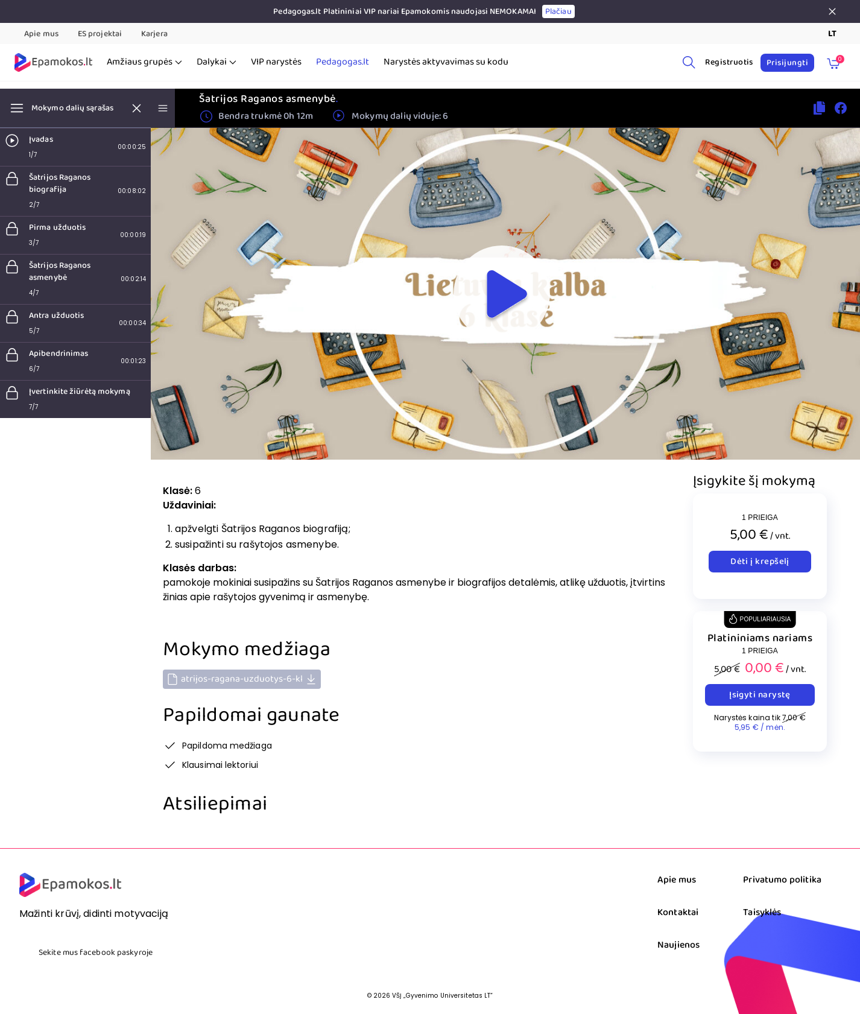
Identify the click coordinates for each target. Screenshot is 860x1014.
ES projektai (100, 34)
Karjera (154, 34)
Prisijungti (787, 62)
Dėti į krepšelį (759, 561)
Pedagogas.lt (342, 62)
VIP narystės (276, 62)
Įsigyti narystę (760, 695)
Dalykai (216, 62)
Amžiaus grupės (144, 62)
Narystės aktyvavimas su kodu (446, 62)
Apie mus (41, 34)
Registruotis (729, 62)
